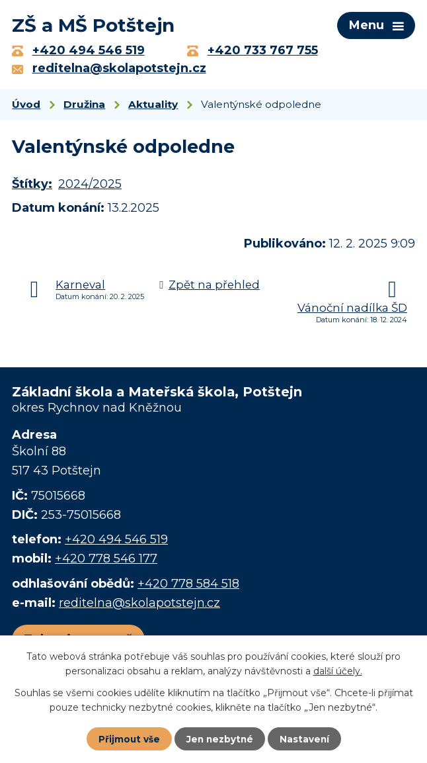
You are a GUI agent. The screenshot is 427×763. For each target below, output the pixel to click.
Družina (84, 107)
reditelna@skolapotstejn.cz (139, 605)
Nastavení (306, 738)
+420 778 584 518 (188, 586)
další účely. (337, 670)
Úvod (26, 107)
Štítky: (32, 187)
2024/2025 (90, 187)
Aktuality (153, 107)
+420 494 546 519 (116, 542)
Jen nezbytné (219, 738)
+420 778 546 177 (106, 561)
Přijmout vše (128, 738)
